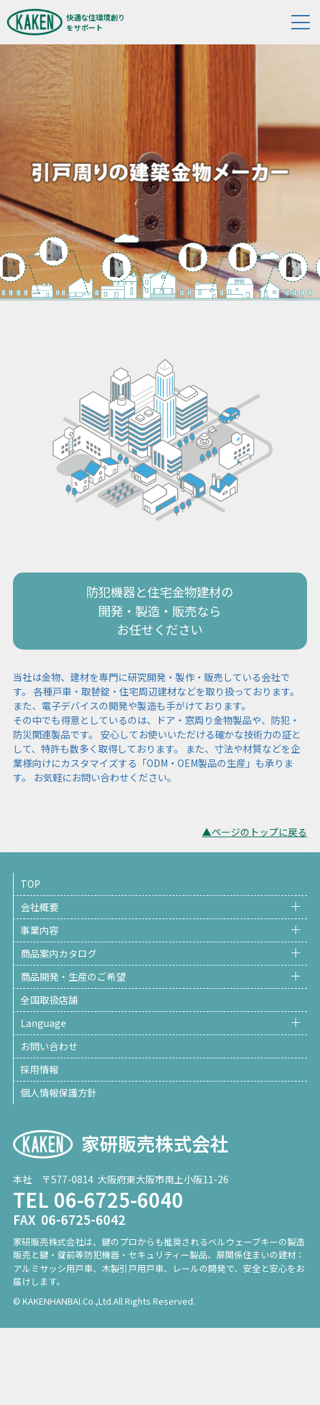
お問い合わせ (49, 1046)
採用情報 (39, 1069)
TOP (30, 883)
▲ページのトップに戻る (254, 832)
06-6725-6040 (119, 1199)
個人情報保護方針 (58, 1092)
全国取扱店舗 (49, 999)
